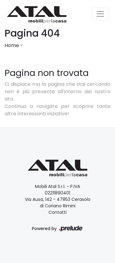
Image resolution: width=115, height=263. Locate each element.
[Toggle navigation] (100, 14)
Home (12, 45)
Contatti (57, 212)
